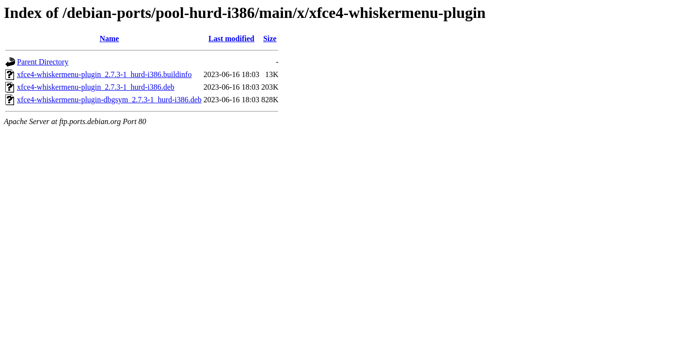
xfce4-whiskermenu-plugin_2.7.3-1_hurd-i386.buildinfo (104, 74)
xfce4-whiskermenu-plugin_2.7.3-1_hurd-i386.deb (95, 87)
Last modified (231, 38)
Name (109, 38)
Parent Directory (42, 62)
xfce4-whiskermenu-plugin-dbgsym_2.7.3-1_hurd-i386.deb (109, 99)
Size (270, 38)
